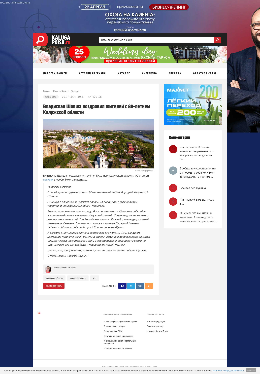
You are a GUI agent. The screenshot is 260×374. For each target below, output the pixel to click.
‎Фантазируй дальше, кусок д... (197, 201)
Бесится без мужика (193, 188)
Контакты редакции (156, 321)
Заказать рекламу (155, 326)
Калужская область (54, 278)
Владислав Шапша (78, 278)
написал (48, 179)
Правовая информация (114, 326)
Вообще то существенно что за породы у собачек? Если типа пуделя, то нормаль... (198, 172)
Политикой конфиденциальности (228, 370)
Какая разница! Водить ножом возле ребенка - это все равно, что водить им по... (197, 153)
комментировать (54, 286)
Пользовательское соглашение (117, 348)
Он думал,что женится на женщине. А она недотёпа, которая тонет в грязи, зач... (198, 217)
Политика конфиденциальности (118, 336)
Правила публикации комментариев (120, 321)
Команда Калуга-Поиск (157, 331)
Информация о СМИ (112, 331)
